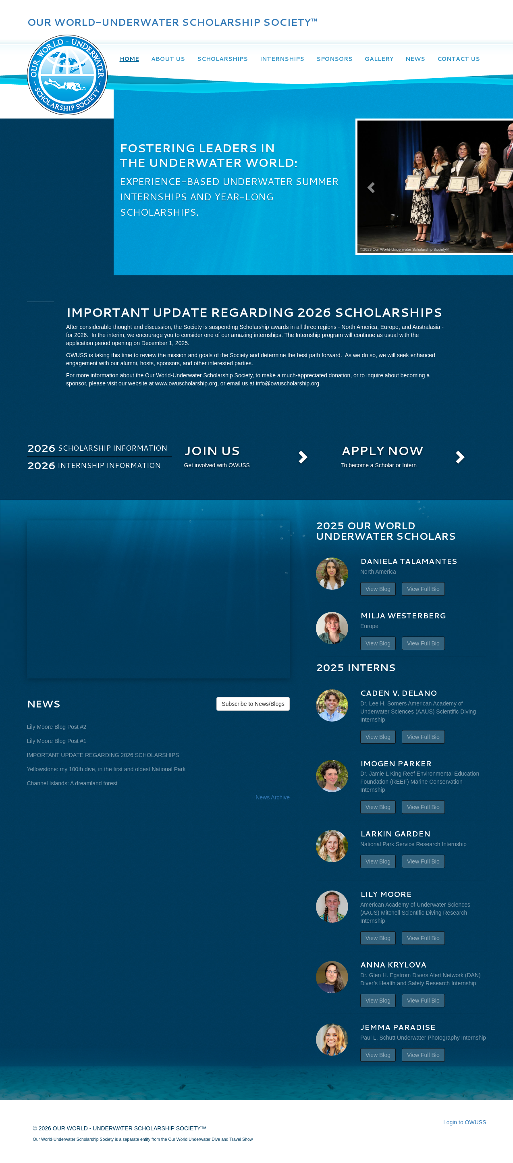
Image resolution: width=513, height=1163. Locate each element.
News (415, 59)
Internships (282, 59)
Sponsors (334, 59)
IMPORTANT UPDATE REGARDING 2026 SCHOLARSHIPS (103, 755)
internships (267, 335)
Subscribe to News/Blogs (253, 704)
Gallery (379, 59)
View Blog (378, 589)
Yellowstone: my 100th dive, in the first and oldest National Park (106, 769)
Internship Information (94, 465)
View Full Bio (423, 589)
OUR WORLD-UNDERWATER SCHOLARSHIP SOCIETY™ (172, 22)
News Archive (272, 797)
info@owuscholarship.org (287, 383)
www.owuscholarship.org (186, 383)
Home (129, 59)
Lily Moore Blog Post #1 (57, 741)
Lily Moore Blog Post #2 (57, 727)
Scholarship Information (97, 448)
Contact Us (458, 59)
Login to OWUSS (464, 1122)
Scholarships (222, 59)
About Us (168, 59)
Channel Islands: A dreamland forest (72, 783)
